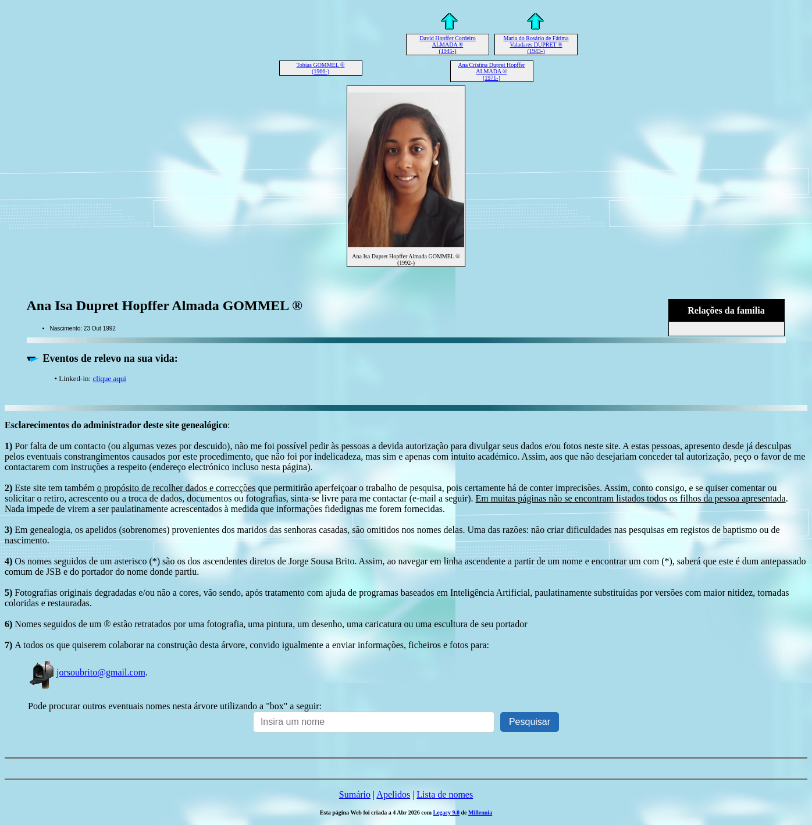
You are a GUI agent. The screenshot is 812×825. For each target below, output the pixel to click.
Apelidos (393, 794)
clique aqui (109, 378)
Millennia (480, 812)
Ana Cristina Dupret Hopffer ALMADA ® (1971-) (491, 71)
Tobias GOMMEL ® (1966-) (320, 68)
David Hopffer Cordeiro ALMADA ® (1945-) (447, 44)
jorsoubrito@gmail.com (86, 672)
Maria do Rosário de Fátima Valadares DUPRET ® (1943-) (535, 44)
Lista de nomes (444, 794)
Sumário (355, 794)
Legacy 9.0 (446, 812)
